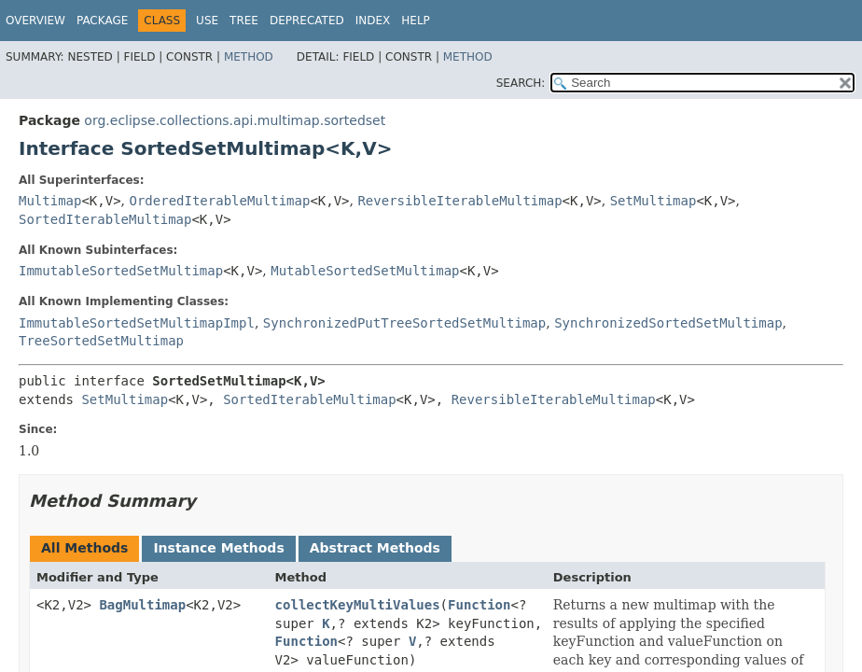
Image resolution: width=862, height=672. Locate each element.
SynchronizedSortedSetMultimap (668, 322)
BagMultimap (142, 604)
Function (479, 604)
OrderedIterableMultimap (220, 200)
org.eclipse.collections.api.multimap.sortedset (234, 120)
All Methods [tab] (84, 547)
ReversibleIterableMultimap (459, 200)
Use (207, 20)
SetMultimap (653, 200)
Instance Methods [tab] (218, 547)
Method (248, 56)
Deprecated (307, 20)
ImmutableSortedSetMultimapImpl (137, 322)
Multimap (50, 200)
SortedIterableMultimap (105, 219)
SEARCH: (521, 83)
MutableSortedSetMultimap (365, 270)
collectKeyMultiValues (357, 604)
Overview (35, 20)
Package (102, 20)
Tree (243, 20)
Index (373, 20)
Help (415, 20)
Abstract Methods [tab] (375, 547)
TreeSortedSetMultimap (101, 340)
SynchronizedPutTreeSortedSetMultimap (404, 322)
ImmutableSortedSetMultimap (121, 270)
